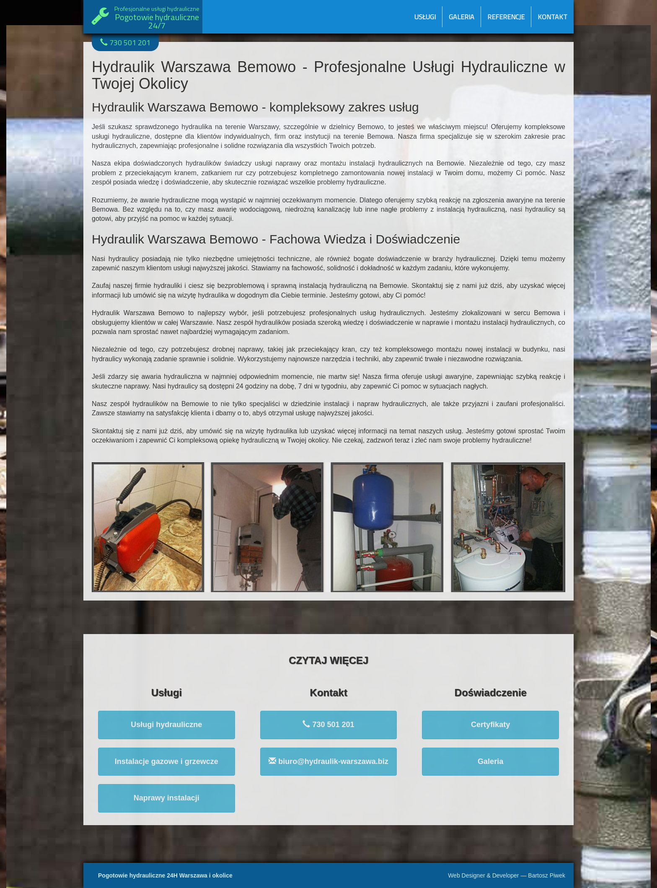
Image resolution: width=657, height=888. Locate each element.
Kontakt (552, 17)
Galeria (461, 17)
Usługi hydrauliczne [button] (166, 724)
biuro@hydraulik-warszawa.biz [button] (328, 761)
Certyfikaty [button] (490, 724)
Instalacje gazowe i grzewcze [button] (166, 761)
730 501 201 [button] (328, 724)
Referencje (506, 17)
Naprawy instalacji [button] (166, 798)
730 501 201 (125, 42)
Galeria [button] (490, 761)
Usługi (425, 17)
